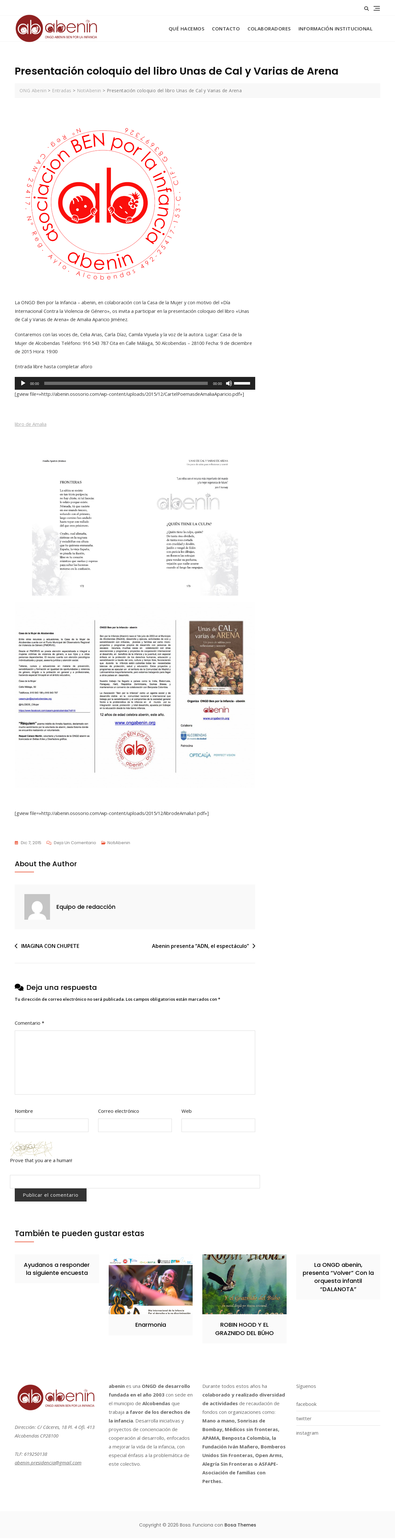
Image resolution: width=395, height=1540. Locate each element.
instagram (307, 1434)
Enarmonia (150, 1327)
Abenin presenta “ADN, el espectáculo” (200, 947)
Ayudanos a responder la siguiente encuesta (57, 1271)
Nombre (24, 1113)
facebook (306, 1406)
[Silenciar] (229, 384)
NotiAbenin (118, 845)
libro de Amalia (31, 425)
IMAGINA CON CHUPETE (50, 947)
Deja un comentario (75, 845)
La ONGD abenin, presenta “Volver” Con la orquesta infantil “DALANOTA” (338, 1279)
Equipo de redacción (85, 909)
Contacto (226, 28)
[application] (135, 384)
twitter (304, 1420)
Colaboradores (269, 28)
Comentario (29, 1025)
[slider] (126, 384)
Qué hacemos (187, 28)
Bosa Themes (240, 1527)
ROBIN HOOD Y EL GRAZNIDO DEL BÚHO (244, 1331)
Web (186, 1113)
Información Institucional (335, 28)
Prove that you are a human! (41, 1162)
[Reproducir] (23, 384)
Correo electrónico (118, 1113)
